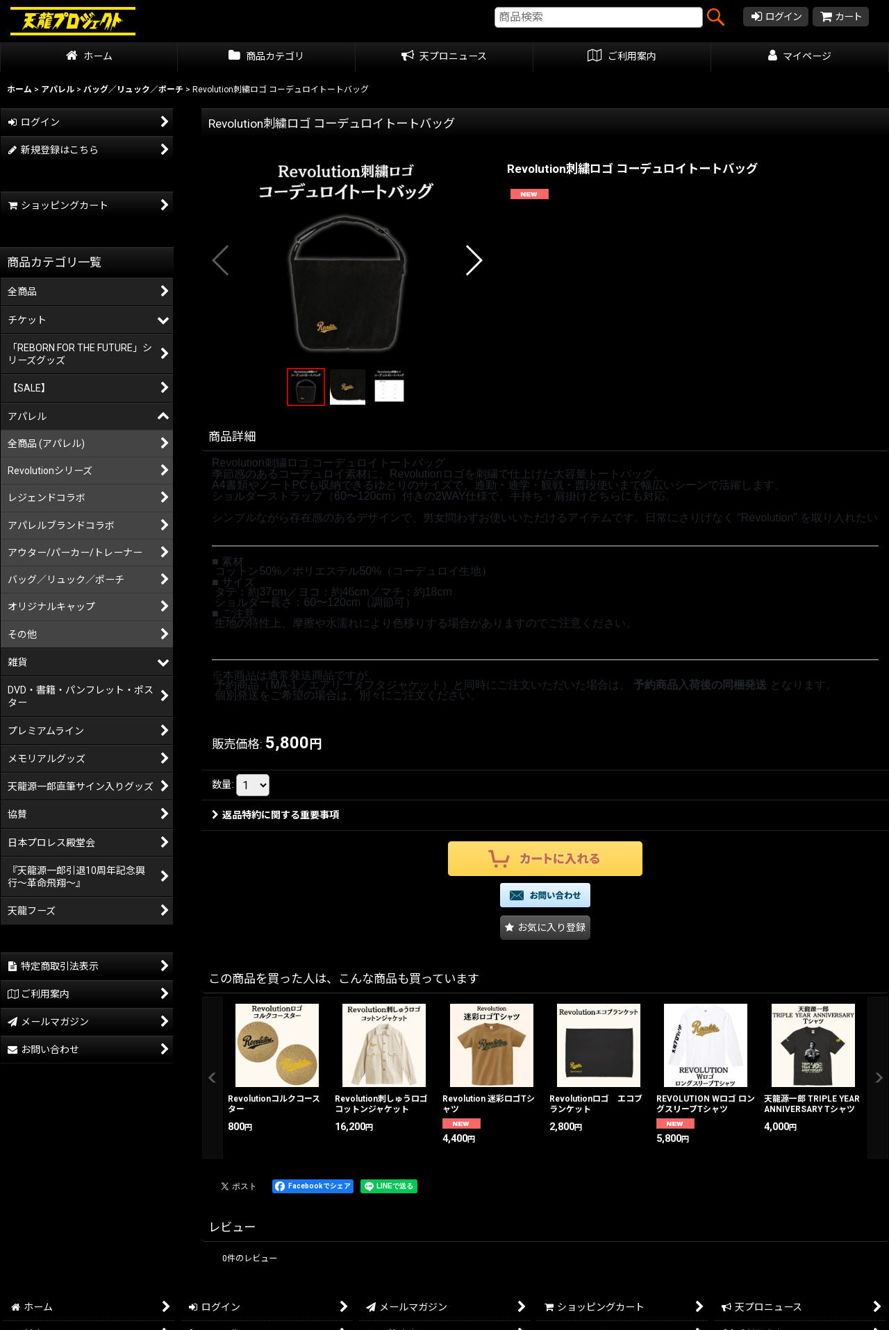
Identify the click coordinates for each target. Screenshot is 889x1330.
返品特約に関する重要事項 (275, 802)
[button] (221, 260)
